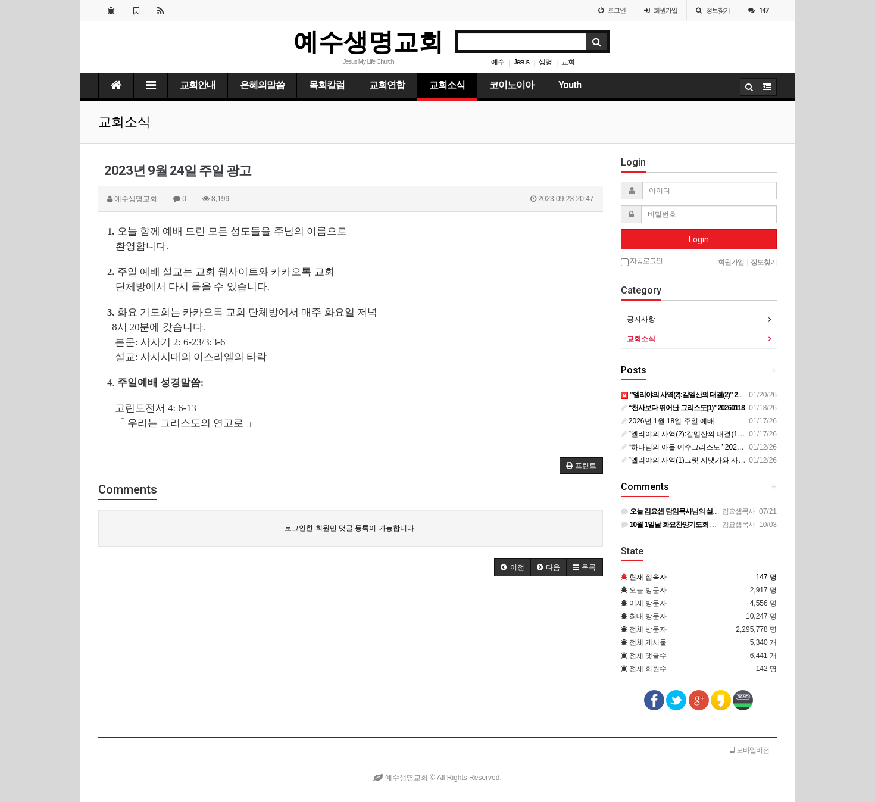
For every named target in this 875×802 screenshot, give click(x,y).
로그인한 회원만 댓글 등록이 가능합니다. (350, 528)
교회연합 (387, 85)
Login (699, 239)
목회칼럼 (327, 85)
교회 (567, 62)
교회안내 (197, 85)
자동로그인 (641, 261)
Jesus (521, 62)
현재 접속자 (648, 577)
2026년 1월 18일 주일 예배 (667, 421)
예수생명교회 (368, 42)
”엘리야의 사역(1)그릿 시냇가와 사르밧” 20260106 (705, 460)
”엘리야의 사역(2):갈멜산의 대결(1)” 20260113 (698, 434)
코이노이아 (511, 85)
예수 (497, 62)
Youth (569, 85)
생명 (545, 62)
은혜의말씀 (262, 85)
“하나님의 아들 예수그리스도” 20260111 (689, 447)
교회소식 (447, 85)
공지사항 (641, 319)
